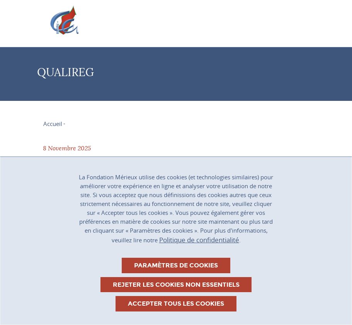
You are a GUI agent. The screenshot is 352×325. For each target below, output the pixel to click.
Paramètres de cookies (176, 265)
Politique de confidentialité (199, 239)
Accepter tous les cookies (176, 303)
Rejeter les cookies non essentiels (176, 284)
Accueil (52, 124)
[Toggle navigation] (292, 20)
